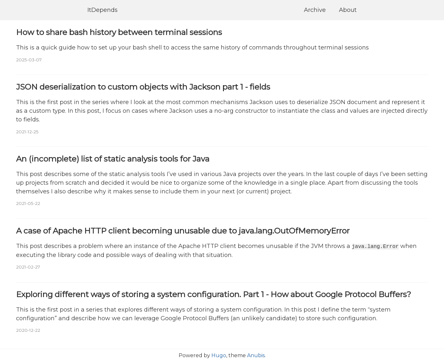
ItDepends (102, 9)
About (348, 9)
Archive (315, 9)
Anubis (256, 355)
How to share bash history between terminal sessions (119, 32)
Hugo (218, 355)
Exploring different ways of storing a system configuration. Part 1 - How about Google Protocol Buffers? (213, 294)
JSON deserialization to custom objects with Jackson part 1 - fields (143, 87)
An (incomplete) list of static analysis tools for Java (112, 158)
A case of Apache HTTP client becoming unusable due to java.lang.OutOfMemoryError (183, 230)
